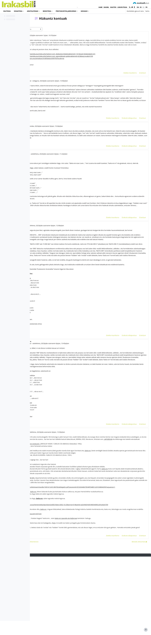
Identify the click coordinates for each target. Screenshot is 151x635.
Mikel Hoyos (51, 256)
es (141, 7)
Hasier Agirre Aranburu (52, 177)
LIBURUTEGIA (122, 7)
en (138, 7)
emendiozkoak (56, 244)
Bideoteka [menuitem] (47, 11)
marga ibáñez (45, 44)
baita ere (51, 84)
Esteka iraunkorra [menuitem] (125, 87)
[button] (117, 11)
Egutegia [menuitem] (7, 11)
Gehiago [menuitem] (84, 11)
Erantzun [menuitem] (137, 87)
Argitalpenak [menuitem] (32, 11)
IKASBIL (106, 7)
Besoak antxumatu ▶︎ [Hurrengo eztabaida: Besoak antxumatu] (134, 620)
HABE (101, 7)
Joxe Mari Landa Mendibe (53, 95)
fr (146, 7)
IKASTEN (113, 7)
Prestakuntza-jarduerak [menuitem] (66, 11)
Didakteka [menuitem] (18, 11)
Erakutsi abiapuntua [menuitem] (124, 138)
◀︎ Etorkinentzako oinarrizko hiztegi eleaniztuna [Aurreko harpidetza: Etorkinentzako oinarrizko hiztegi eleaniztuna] (52, 620)
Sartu (147, 11)
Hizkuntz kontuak (54, 22)
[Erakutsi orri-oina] (146, 630)
